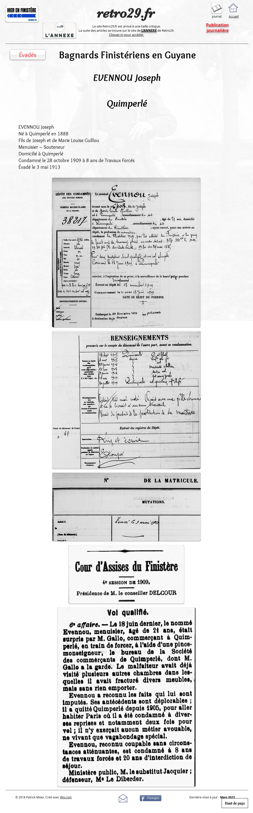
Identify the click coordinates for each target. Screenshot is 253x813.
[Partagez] (150, 798)
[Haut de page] (235, 803)
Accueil (234, 16)
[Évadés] (27, 55)
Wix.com (66, 797)
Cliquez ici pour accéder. (126, 34)
